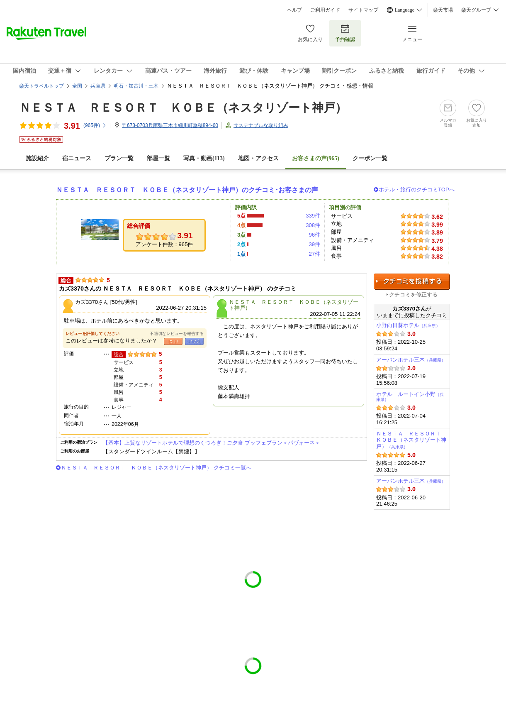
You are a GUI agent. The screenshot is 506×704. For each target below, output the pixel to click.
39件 (314, 244)
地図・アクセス (258, 158)
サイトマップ (363, 10)
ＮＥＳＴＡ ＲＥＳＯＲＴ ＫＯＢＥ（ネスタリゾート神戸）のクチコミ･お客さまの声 (187, 189)
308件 (313, 225)
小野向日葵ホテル (408, 325)
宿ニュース (76, 158)
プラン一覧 (119, 158)
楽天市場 (443, 10)
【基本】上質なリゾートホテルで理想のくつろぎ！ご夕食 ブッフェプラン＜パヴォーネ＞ (211, 443)
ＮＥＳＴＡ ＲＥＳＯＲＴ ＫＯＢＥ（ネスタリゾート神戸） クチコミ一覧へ (156, 467)
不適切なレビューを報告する (177, 333)
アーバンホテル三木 (410, 360)
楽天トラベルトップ (41, 86)
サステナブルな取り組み (261, 125)
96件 (314, 235)
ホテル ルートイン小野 (410, 396)
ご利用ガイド (325, 10)
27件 (314, 254)
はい (173, 341)
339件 (313, 216)
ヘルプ (294, 10)
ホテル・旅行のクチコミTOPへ (417, 189)
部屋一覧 (158, 158)
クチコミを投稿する (412, 282)
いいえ (194, 341)
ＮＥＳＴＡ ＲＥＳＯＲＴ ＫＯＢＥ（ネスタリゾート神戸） (183, 107)
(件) (95, 125)
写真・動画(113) (204, 158)
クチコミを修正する (413, 294)
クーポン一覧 (370, 158)
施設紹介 (37, 158)
